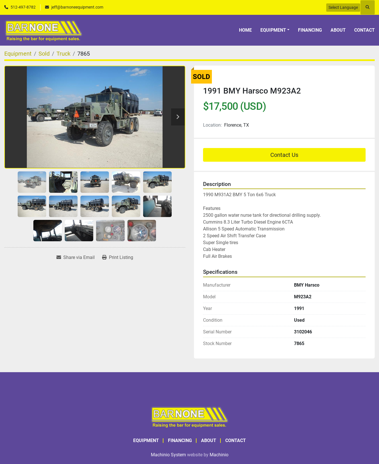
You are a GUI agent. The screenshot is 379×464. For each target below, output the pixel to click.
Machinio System (168, 454)
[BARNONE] (189, 416)
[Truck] (63, 53)
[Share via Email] (75, 257)
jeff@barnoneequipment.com (77, 7)
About (338, 30)
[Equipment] (18, 53)
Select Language (343, 7)
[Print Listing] (117, 257)
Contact (364, 30)
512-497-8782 (23, 7)
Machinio (219, 454)
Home (245, 30)
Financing (310, 30)
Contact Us (284, 154)
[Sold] (44, 53)
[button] (274, 30)
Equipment (273, 30)
